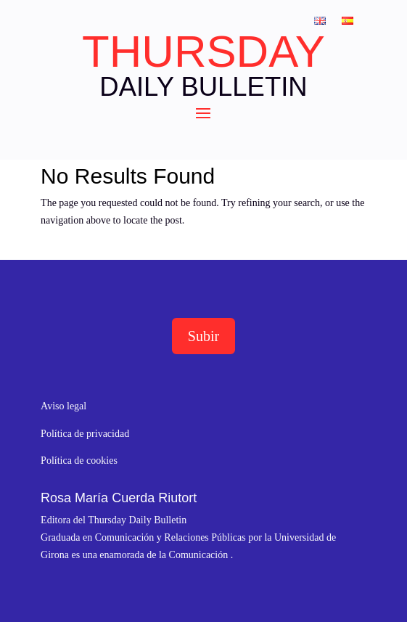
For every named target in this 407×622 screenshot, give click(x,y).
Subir (203, 336)
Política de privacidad (85, 433)
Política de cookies (79, 460)
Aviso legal (63, 406)
